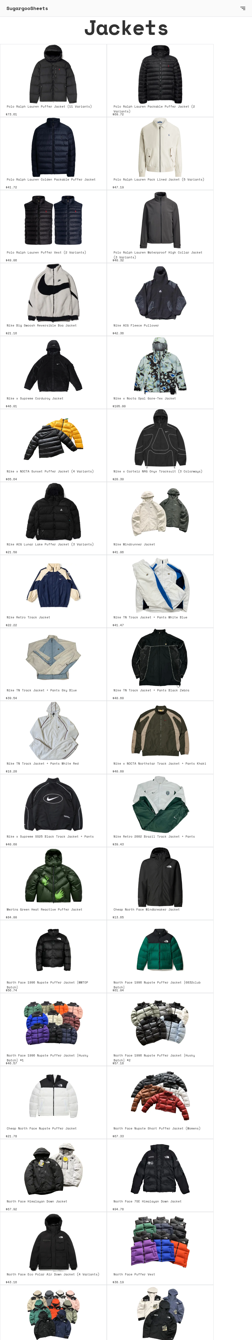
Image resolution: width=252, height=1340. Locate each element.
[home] (120, 8)
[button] (243, 8)
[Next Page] (126, 1271)
